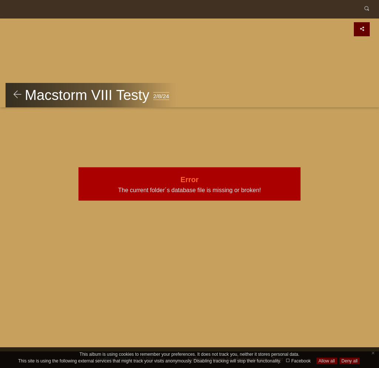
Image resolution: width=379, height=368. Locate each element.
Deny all (350, 361)
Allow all (327, 361)
